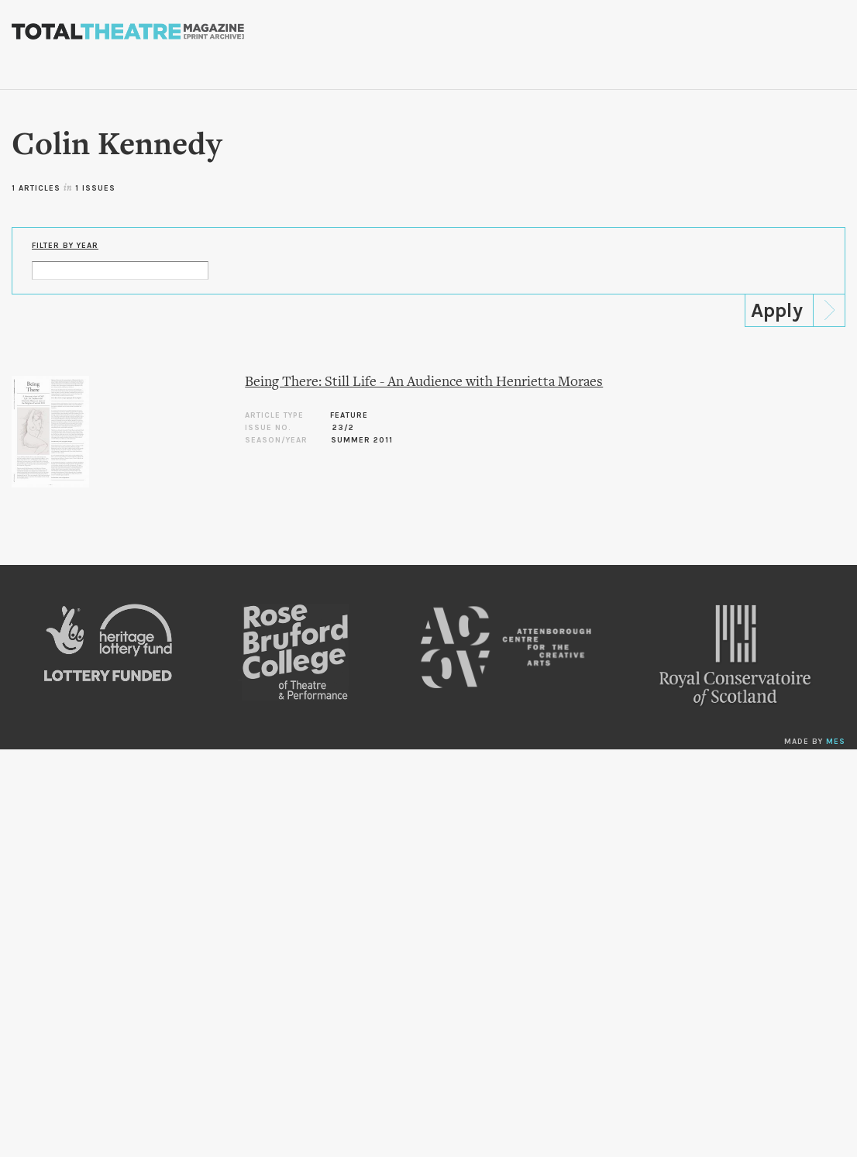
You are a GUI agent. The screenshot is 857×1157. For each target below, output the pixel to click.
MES (835, 741)
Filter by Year (65, 245)
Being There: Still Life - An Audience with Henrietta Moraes (424, 382)
